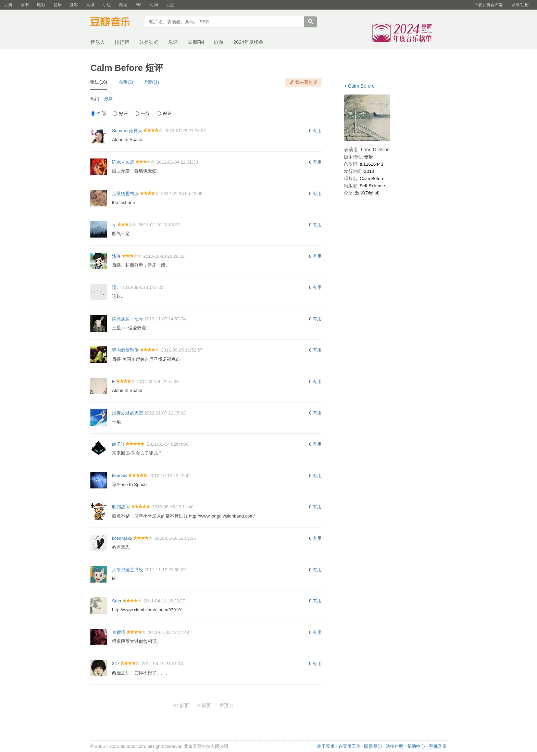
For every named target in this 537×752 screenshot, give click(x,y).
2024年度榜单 (248, 42)
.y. (114, 224)
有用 (317, 130)
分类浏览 (148, 42)
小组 (107, 4)
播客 (74, 4)
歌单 (219, 42)
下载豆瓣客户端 (488, 4)
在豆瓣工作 (349, 746)
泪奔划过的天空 (127, 413)
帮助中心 (416, 746)
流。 (116, 287)
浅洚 (116, 256)
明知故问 (121, 506)
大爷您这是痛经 (127, 569)
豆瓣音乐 (115, 22)
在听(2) (126, 82)
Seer (116, 600)
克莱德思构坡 (125, 193)
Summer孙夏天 (127, 130)
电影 (41, 4)
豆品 (170, 4)
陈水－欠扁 (123, 162)
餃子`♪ (118, 444)
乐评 (173, 42)
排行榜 (122, 42)
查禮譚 (118, 632)
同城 (90, 4)
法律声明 (394, 746)
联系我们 (373, 746)
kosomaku (122, 538)
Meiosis (119, 475)
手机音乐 (438, 746)
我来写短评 (306, 82)
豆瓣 (8, 4)
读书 (25, 4)
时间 (154, 4)
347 (116, 663)
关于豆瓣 (326, 746)
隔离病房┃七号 (127, 318)
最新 (108, 98)
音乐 (57, 4)
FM (138, 4)
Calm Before (361, 86)
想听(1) (152, 82)
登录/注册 (520, 4)
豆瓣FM (196, 42)
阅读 (123, 4)
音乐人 (97, 42)
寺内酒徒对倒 (125, 350)
